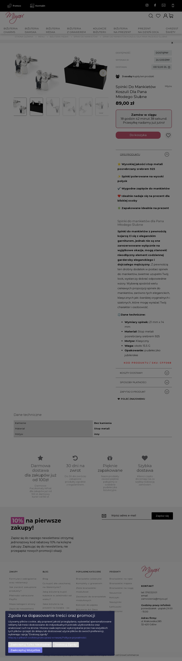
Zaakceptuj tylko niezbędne (30, 644)
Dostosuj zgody (66, 644)
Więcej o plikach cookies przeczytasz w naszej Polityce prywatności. (47, 637)
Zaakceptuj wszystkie (25, 650)
